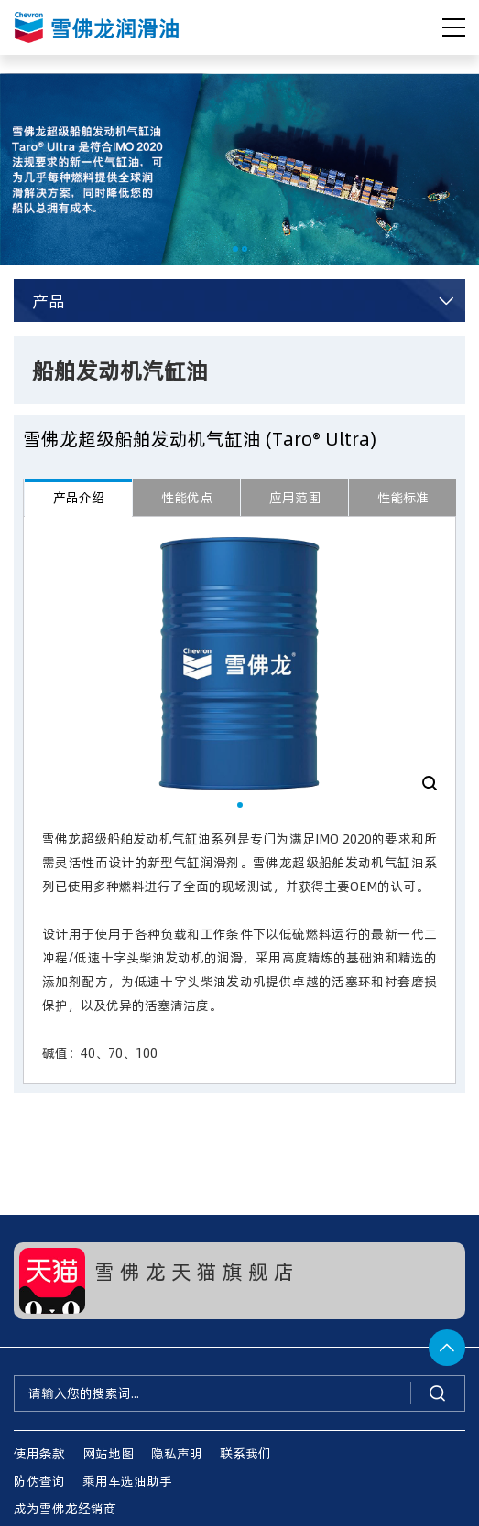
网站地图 (108, 1453)
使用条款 (39, 1453)
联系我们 (245, 1453)
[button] (235, 249)
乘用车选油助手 (127, 1480)
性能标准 (403, 497)
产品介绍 (78, 497)
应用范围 (295, 497)
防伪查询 (39, 1480)
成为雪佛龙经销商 (65, 1508)
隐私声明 (176, 1453)
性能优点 (186, 497)
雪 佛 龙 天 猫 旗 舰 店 (194, 1270)
